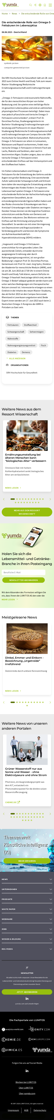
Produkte (7, 899)
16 (27, 502)
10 (40, 499)
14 (21, 502)
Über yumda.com (27, 1093)
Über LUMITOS (26, 1087)
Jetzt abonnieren (27, 991)
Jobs (4, 929)
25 (25, 820)
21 (37, 817)
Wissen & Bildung (11, 939)
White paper (8, 909)
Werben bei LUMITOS (26, 1082)
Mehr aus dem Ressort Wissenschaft (27, 512)
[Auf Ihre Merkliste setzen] (45, 5)
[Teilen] (35, 5)
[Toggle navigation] (50, 5)
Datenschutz (40, 1110)
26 (28, 820)
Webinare (7, 919)
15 (24, 502)
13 (18, 502)
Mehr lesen (10, 599)
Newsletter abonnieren (23, 580)
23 (43, 817)
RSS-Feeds (7, 949)
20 (38, 502)
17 (30, 502)
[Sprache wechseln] (40, 5)
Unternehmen (9, 889)
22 (40, 817)
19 (35, 502)
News (5, 879)
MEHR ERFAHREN (27, 860)
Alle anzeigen (15, 358)
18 (33, 502)
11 (43, 499)
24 (22, 820)
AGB (26, 1110)
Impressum (13, 1110)
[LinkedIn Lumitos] (27, 1070)
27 (31, 820)
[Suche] (31, 5)
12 (15, 502)
